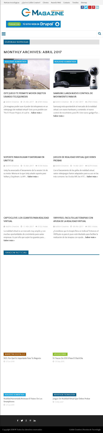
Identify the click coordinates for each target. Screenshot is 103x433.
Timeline (75, 3)
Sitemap (84, 3)
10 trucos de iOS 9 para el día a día (68, 358)
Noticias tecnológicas (11, 3)
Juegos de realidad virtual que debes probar (71, 399)
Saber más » (36, 113)
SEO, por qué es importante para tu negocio (22, 358)
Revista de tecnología (64, 395)
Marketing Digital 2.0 (15, 354)
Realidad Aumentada (15, 62)
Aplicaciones (60, 354)
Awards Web (56, 3)
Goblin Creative (12, 102)
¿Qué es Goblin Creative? (31, 3)
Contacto (66, 3)
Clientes (46, 3)
